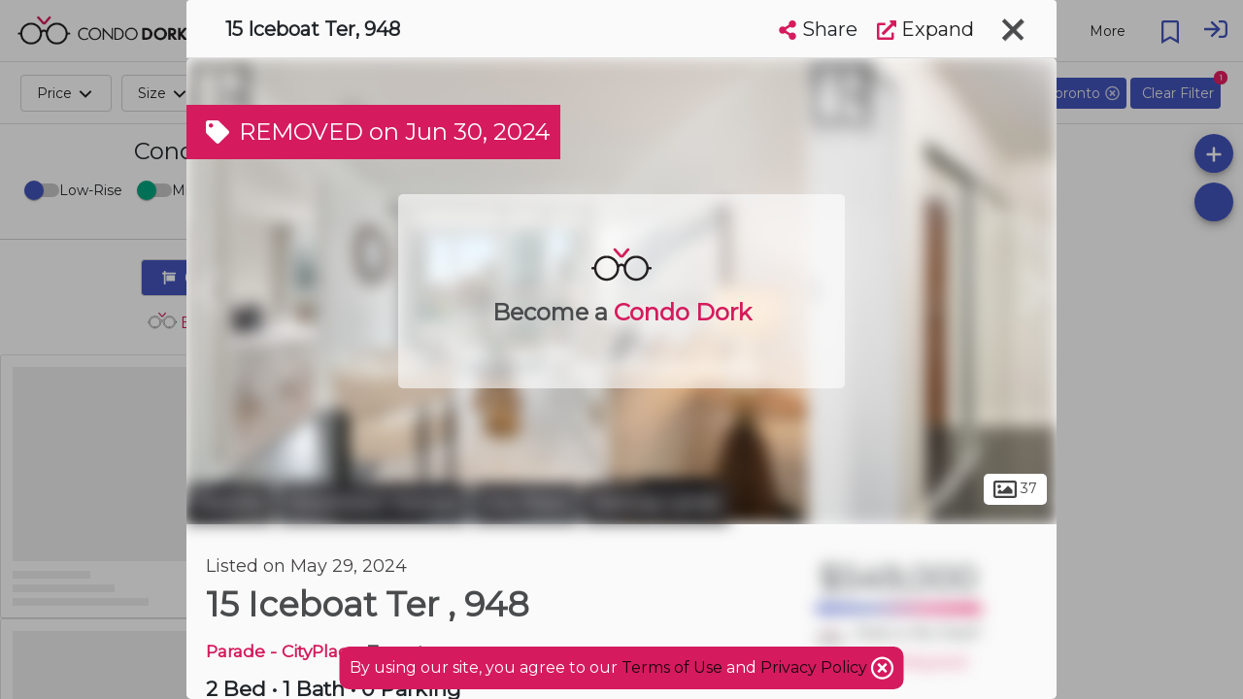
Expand (925, 29)
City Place (526, 503)
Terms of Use (672, 667)
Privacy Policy (815, 667)
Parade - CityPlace (282, 651)
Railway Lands (656, 503)
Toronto (230, 503)
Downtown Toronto (373, 503)
